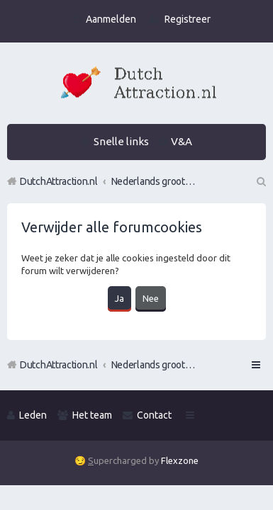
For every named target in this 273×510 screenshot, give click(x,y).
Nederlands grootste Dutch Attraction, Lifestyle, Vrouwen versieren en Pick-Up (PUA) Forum (153, 364)
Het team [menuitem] (92, 415)
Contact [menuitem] (154, 415)
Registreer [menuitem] (188, 19)
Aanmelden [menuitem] (111, 19)
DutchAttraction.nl (59, 364)
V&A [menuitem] (181, 141)
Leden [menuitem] (33, 415)
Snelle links (121, 141)
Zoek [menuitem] (260, 181)
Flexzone (180, 460)
